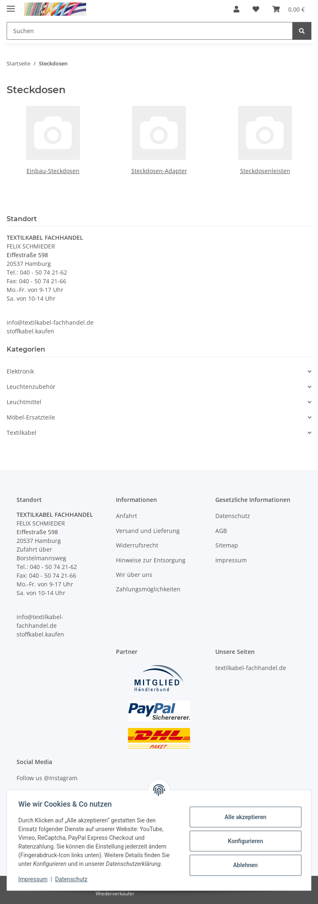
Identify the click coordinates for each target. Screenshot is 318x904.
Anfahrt (126, 516)
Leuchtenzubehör (31, 387)
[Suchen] (301, 31)
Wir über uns (134, 575)
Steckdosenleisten (265, 171)
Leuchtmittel (24, 402)
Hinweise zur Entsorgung (151, 560)
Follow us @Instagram (47, 778)
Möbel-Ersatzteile (31, 417)
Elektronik (20, 371)
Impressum (34, 879)
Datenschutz (73, 879)
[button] (236, 9)
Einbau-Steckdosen (53, 171)
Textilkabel (21, 432)
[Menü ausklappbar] (11, 5)
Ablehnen (243, 865)
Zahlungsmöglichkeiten (148, 589)
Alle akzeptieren (243, 817)
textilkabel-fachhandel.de (250, 668)
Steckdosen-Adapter (159, 171)
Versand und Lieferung (148, 531)
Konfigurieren (243, 841)
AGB (221, 531)
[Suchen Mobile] (150, 31)
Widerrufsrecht (137, 545)
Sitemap (226, 545)
